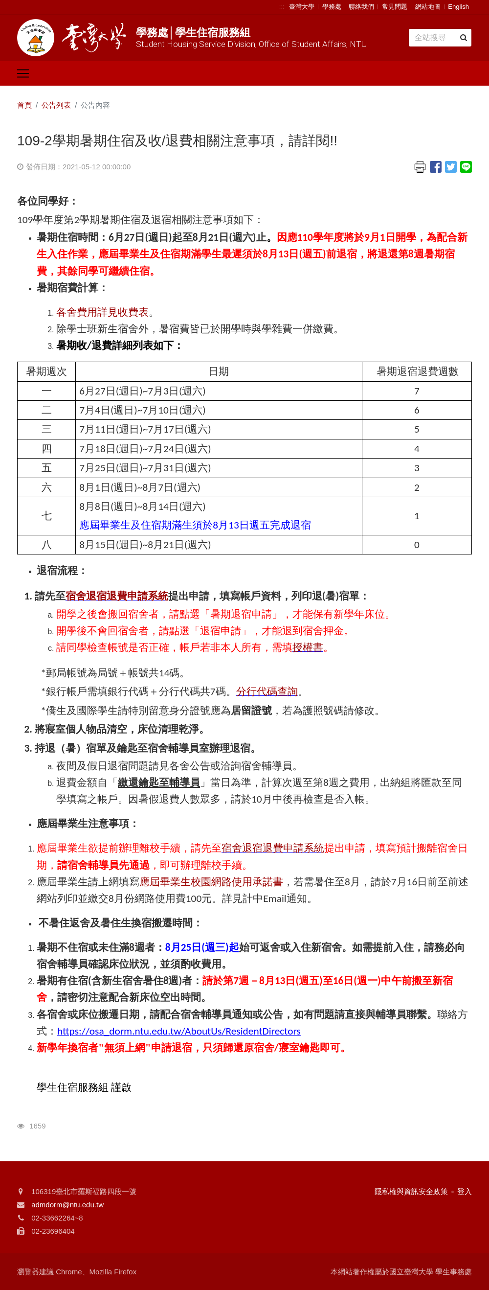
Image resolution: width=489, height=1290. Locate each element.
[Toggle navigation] (23, 73)
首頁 (24, 105)
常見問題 (394, 6)
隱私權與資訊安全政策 (411, 1191)
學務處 (331, 6)
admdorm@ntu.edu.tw (67, 1204)
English (458, 6)
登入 (464, 1191)
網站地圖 (428, 6)
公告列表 (56, 105)
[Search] (440, 37)
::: (282, 6)
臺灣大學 (301, 6)
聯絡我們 (361, 6)
